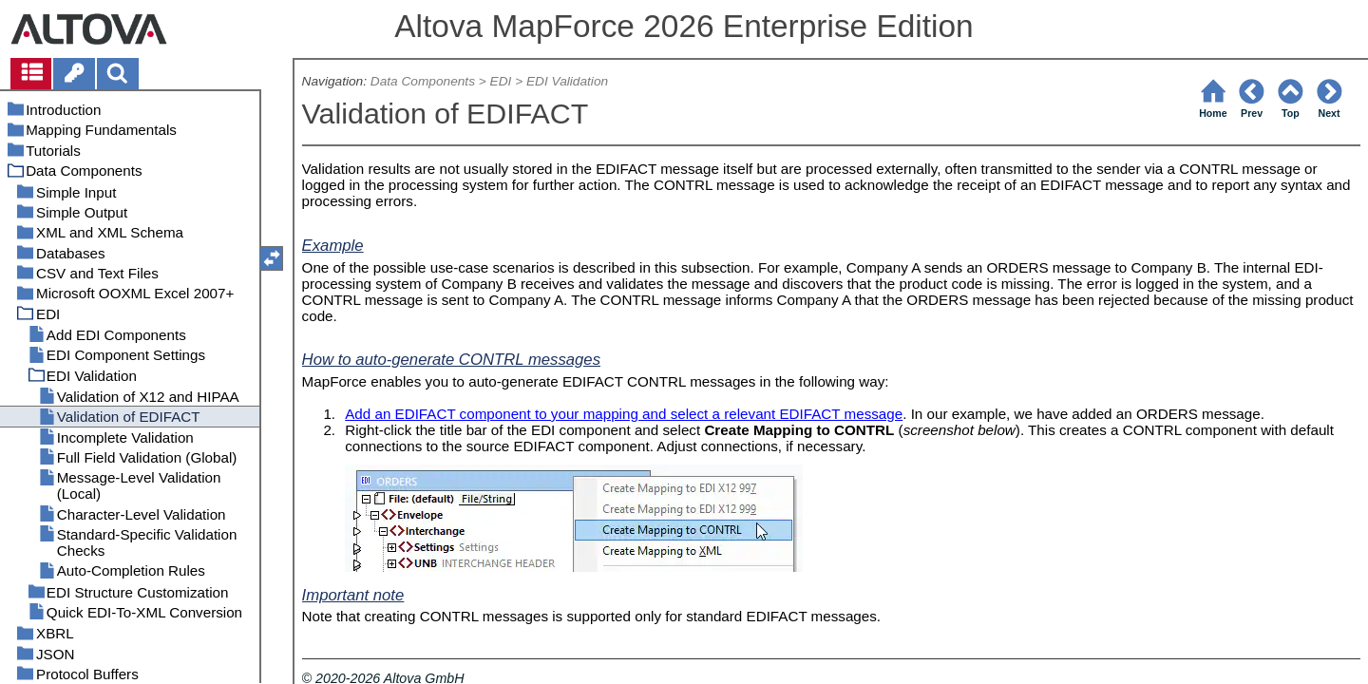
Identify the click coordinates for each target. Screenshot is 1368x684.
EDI (501, 81)
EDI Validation (567, 81)
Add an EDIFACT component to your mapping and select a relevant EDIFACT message (623, 414)
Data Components (422, 81)
